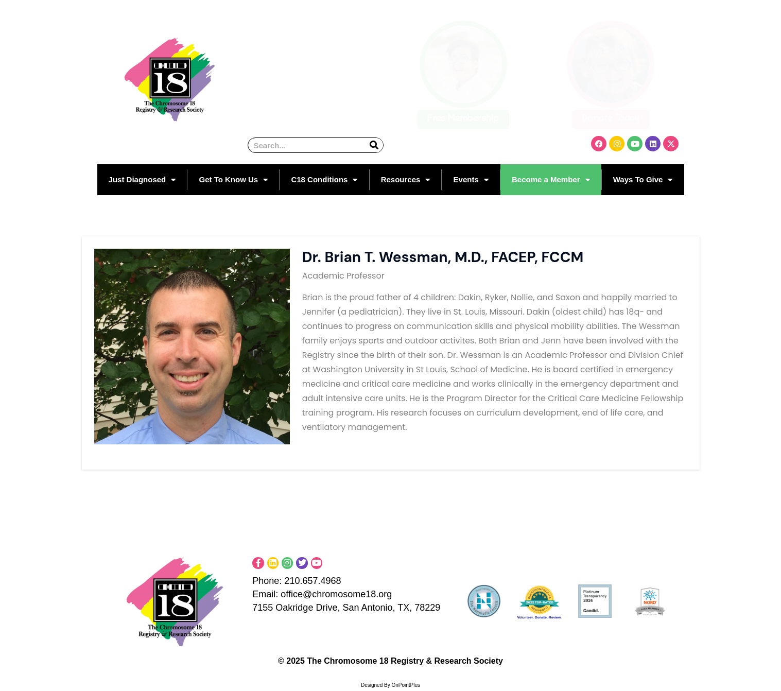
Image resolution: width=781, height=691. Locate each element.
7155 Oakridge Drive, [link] (297, 607)
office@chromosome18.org (350, 594)
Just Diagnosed (142, 180)
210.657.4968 (312, 581)
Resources (405, 180)
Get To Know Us (233, 180)
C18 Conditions (324, 180)
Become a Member (551, 180)
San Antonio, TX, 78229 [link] (391, 607)
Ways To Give (643, 180)
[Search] (374, 145)
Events (471, 180)
